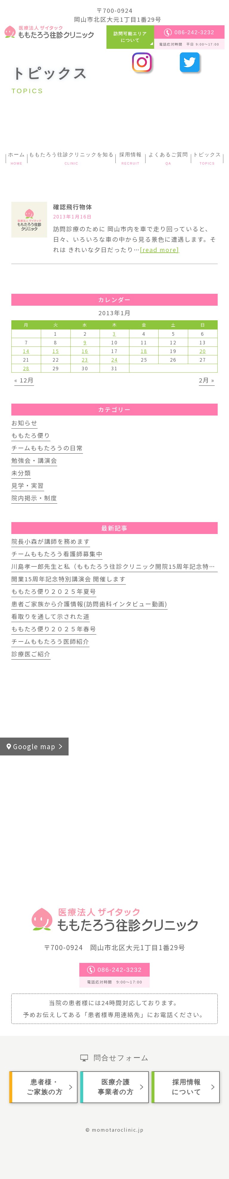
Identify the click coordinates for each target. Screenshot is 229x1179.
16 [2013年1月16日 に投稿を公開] (85, 351)
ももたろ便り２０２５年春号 (53, 628)
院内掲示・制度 (34, 498)
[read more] (159, 249)
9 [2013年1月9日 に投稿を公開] (85, 342)
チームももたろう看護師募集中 (57, 553)
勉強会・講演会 (34, 460)
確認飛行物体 (72, 206)
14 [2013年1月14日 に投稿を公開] (26, 351)
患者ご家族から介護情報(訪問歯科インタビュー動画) (89, 603)
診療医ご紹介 (31, 653)
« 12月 (24, 380)
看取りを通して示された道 (50, 616)
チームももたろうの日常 (47, 448)
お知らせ (24, 422)
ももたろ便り (30, 435)
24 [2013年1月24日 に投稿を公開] (114, 359)
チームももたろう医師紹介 (50, 641)
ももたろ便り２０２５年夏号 (53, 591)
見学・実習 (27, 485)
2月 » (207, 380)
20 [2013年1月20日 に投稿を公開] (202, 351)
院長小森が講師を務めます (50, 541)
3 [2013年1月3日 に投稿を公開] (114, 333)
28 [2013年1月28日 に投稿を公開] (26, 368)
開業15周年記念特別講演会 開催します (68, 578)
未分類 (21, 473)
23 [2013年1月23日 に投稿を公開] (85, 359)
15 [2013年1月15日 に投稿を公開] (55, 351)
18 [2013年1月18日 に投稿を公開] (144, 351)
